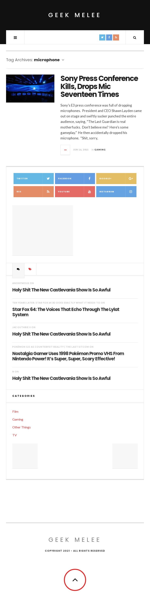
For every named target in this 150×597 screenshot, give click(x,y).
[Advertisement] (42, 230)
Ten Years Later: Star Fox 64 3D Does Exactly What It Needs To (56, 302)
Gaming (100, 149)
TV (14, 435)
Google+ (117, 178)
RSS (35, 191)
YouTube (76, 191)
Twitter (35, 178)
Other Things (21, 427)
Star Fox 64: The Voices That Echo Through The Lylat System (65, 312)
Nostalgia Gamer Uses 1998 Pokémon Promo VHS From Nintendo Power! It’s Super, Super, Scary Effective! (68, 356)
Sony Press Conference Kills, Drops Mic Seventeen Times (99, 86)
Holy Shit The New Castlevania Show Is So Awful (61, 290)
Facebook (76, 178)
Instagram (117, 191)
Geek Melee (75, 15)
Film (15, 411)
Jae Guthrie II (21, 327)
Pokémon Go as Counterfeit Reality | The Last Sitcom (50, 346)
